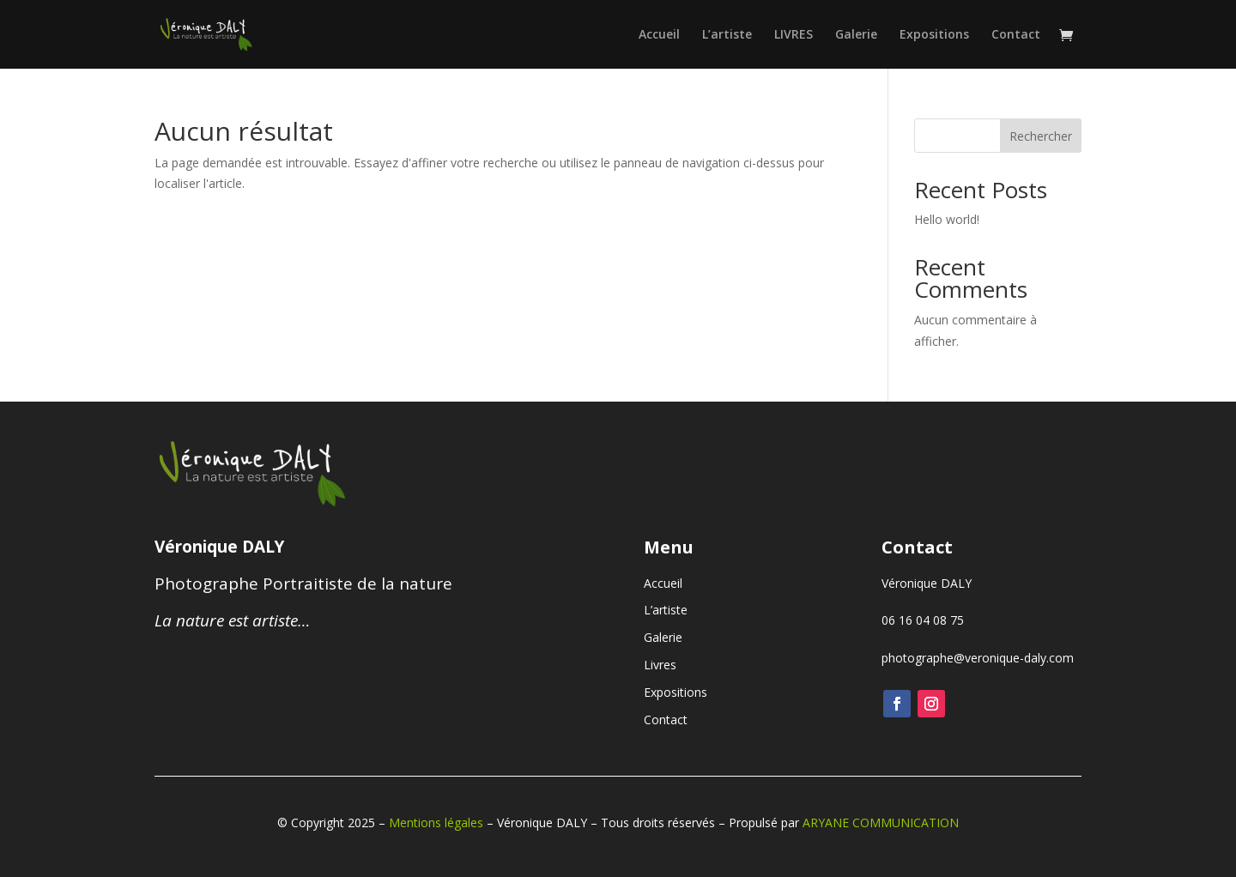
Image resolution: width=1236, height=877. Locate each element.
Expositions (934, 35)
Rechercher (1040, 136)
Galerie (856, 35)
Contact (1015, 35)
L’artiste (727, 35)
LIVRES (793, 35)
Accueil (659, 35)
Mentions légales (436, 822)
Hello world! (946, 219)
